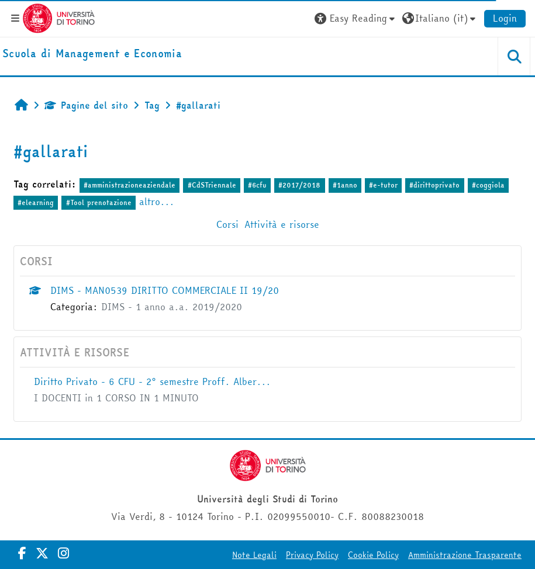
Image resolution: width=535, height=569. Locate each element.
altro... (156, 202)
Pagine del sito (86, 105)
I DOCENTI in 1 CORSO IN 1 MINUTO (116, 398)
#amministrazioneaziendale (129, 184)
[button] (356, 18)
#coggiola (488, 184)
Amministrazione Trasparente (465, 555)
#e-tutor (383, 184)
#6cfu (257, 184)
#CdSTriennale (212, 184)
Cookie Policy (373, 555)
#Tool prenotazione (99, 202)
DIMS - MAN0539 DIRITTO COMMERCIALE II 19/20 (164, 290)
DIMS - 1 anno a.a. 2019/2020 (171, 307)
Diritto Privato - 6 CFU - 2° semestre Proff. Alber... (152, 381)
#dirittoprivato (434, 184)
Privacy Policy (312, 555)
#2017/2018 (299, 184)
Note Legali (254, 555)
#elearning (36, 202)
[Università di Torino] (58, 17)
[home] (92, 54)
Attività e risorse (281, 224)
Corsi (227, 224)
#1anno (345, 184)
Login (505, 18)
